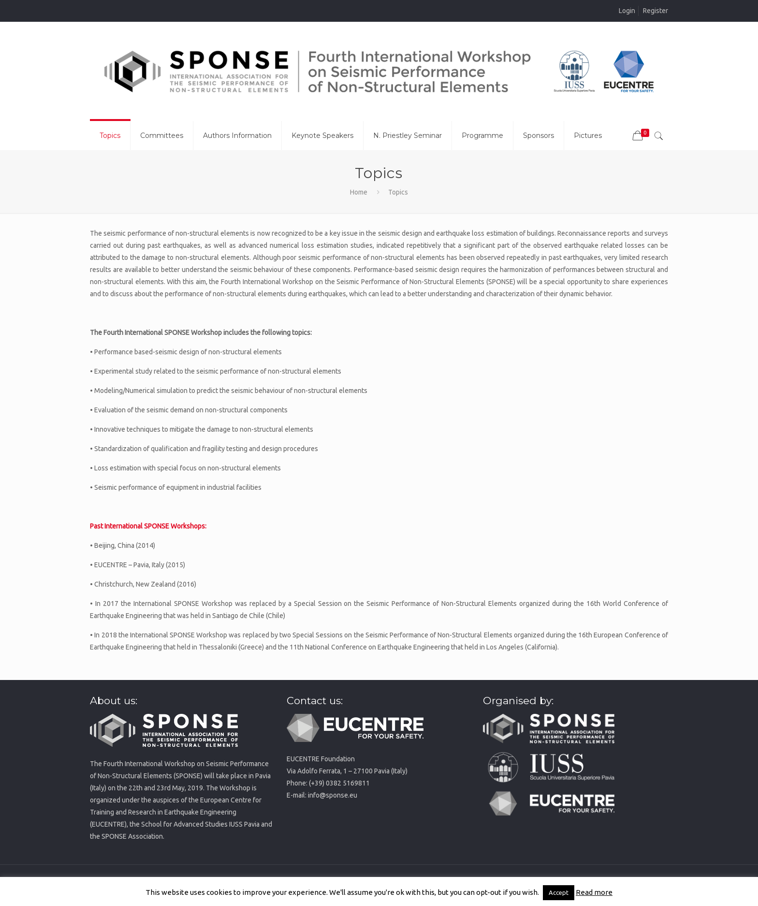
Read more (594, 892)
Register (655, 11)
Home (358, 192)
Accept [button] (558, 892)
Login (627, 11)
